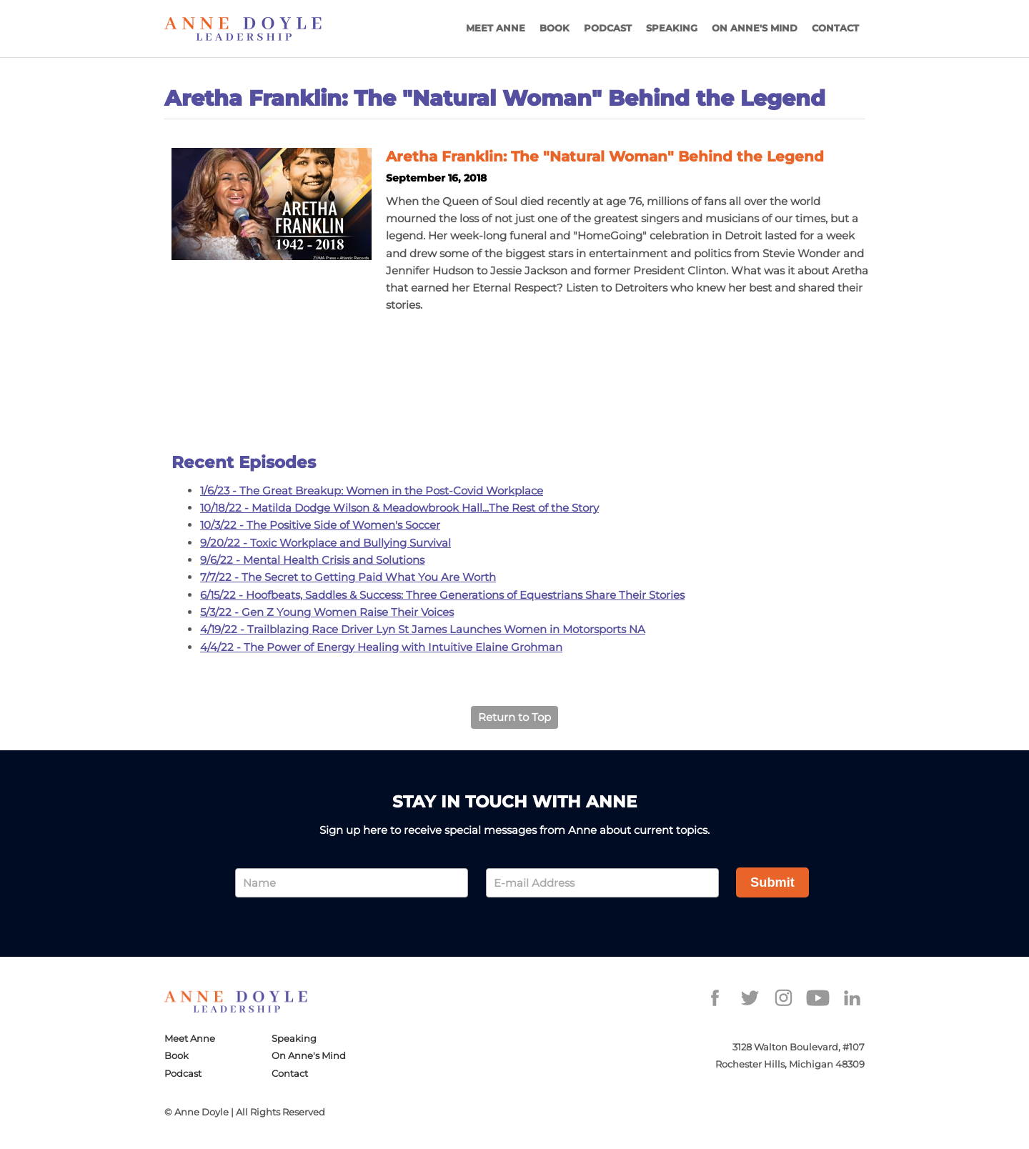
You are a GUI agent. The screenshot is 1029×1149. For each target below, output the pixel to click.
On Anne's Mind (754, 28)
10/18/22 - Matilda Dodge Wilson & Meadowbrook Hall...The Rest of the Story (399, 507)
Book (555, 28)
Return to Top (514, 717)
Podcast (608, 28)
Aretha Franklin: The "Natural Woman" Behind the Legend (605, 156)
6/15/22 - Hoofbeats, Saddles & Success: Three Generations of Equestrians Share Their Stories (442, 595)
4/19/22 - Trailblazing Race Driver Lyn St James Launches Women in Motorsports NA (422, 629)
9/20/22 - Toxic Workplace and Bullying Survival (325, 542)
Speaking (671, 28)
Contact (835, 28)
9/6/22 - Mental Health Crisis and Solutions (312, 560)
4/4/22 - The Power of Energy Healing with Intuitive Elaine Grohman (381, 647)
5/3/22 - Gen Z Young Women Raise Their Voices (327, 612)
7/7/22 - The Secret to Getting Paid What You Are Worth (348, 577)
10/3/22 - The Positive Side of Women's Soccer (320, 525)
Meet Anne (495, 28)
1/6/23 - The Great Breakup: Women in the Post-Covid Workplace (371, 490)
